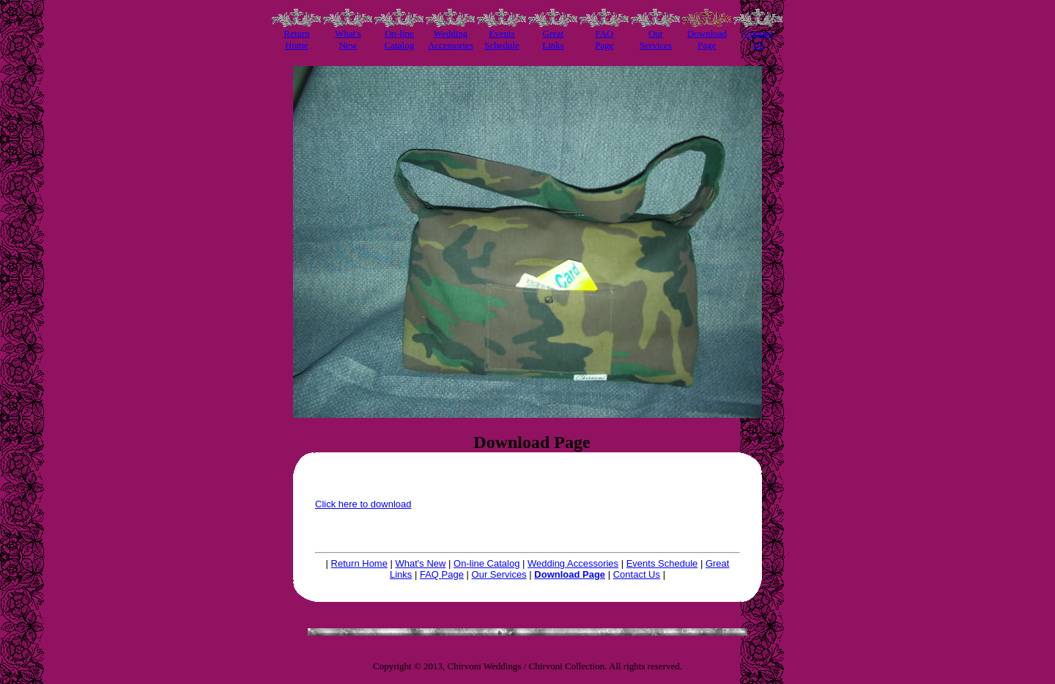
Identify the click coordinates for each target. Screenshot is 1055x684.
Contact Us (636, 574)
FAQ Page (442, 574)
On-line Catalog (486, 563)
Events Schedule (662, 563)
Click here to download (363, 504)
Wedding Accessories (573, 563)
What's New (421, 563)
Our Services (499, 574)
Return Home (359, 563)
